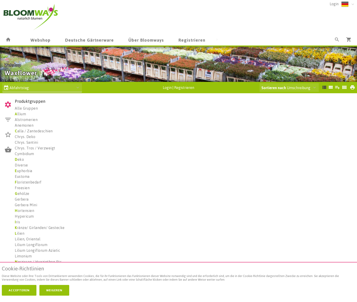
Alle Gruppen (26, 108)
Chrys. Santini (26, 142)
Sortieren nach (273, 88)
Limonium (23, 256)
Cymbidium (24, 153)
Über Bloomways (146, 40)
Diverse (21, 165)
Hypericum (24, 216)
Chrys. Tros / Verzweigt (35, 148)
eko (19, 159)
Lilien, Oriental (27, 239)
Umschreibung (285, 88)
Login (334, 4)
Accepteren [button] (19, 290)
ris (17, 222)
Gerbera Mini (26, 205)
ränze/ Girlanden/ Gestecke (40, 227)
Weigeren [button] (54, 290)
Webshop (41, 40)
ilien (19, 233)
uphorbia (23, 171)
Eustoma (22, 176)
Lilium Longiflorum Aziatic (37, 250)
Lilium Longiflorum (31, 244)
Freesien (22, 188)
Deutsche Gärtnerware (89, 40)
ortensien (24, 210)
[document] (178, 274)
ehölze (22, 193)
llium (20, 114)
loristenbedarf (28, 182)
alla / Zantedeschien (34, 131)
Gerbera (22, 199)
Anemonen (24, 125)
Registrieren (191, 40)
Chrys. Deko (25, 136)
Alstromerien (26, 119)
